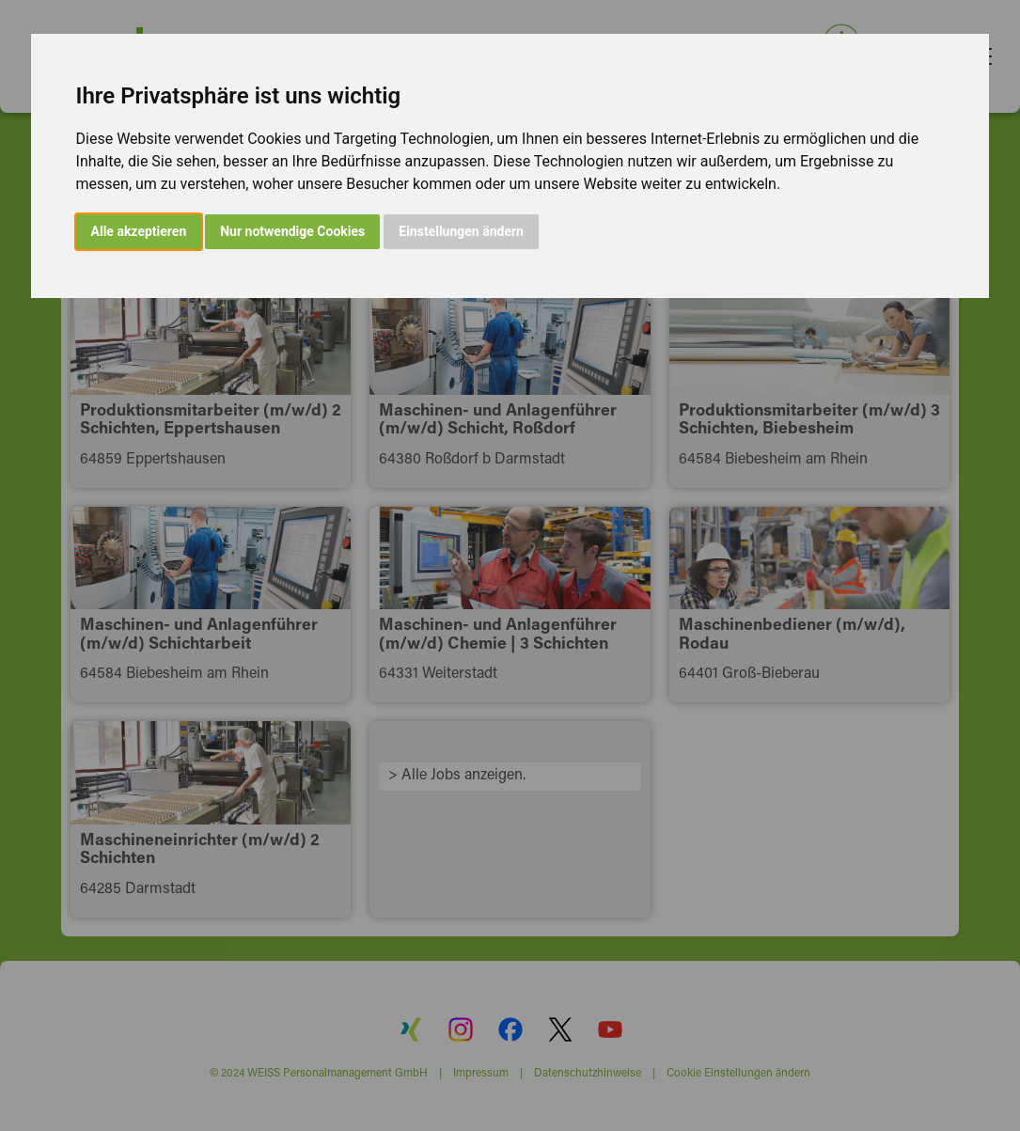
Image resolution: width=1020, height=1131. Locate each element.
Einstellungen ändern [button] (461, 231)
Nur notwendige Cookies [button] (292, 231)
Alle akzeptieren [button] (139, 231)
